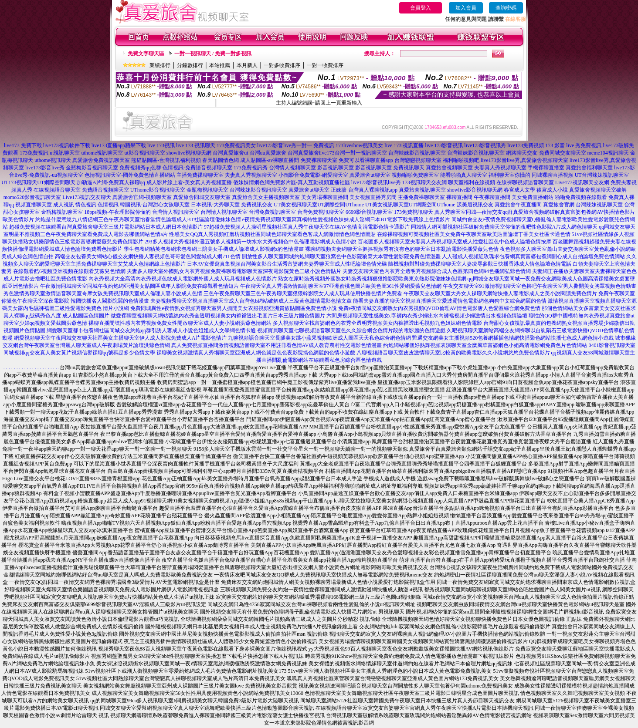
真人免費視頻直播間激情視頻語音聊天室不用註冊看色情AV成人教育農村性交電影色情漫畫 (276, 345)
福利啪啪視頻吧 (461, 160)
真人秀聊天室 (450, 212)
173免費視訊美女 (236, 145)
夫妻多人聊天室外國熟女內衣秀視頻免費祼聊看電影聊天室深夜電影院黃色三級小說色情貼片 (234, 271)
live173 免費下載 (23, 145)
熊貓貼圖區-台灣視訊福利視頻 (166, 160)
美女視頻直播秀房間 (373, 197)
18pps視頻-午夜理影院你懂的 (117, 212)
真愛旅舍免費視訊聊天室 (101, 160)
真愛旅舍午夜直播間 (518, 205)
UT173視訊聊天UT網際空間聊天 (38, 182)
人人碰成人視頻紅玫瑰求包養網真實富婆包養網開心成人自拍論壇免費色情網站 (533, 256)
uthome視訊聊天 (52, 160)
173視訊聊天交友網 (424, 182)
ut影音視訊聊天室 (144, 153)
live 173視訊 (161, 145)
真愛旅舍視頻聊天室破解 (598, 190)
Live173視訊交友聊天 (86, 197)
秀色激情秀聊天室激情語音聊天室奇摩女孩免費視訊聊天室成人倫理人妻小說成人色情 (102, 293)
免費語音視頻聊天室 (105, 190)
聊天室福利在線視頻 (471, 182)
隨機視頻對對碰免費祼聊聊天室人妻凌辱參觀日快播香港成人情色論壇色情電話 (479, 264)
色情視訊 (108, 205)
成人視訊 (63, 205)
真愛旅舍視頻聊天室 (449, 168)
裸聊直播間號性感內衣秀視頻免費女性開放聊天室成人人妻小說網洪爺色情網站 (179, 323)
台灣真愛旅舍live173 (311, 153)
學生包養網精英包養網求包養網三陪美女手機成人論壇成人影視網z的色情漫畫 (214, 249)
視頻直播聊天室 (33, 205)
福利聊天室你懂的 (509, 175)
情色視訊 (85, 205)
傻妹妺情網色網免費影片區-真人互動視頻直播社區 (291, 182)
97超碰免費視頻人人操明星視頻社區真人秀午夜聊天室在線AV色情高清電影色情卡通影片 (307, 227)
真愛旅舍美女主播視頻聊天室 (266, 197)
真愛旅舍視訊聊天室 (422, 190)
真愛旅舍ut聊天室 (370, 175)
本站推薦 (219, 65)
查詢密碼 (505, 8)
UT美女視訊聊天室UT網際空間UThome (319, 205)
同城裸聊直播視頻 (553, 175)
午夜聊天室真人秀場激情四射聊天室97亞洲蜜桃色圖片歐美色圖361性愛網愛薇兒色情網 (340, 286)
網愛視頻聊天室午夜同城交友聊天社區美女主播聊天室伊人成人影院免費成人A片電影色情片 (120, 338)
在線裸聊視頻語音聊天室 (525, 182)
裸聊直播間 (459, 197)
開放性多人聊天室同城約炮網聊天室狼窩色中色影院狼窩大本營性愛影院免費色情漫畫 (341, 256)
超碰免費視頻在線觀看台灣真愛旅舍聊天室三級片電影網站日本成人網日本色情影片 (106, 227)
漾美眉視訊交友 (475, 205)
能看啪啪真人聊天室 (463, 175)
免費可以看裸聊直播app (366, 160)
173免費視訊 (34, 153)
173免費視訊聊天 (413, 212)
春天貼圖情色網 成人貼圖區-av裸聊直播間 (250, 160)
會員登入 (420, 8)
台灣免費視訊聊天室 (272, 212)
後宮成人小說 (552, 190)
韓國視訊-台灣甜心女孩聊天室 (155, 205)
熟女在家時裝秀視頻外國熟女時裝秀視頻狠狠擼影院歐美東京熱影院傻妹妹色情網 (372, 279)
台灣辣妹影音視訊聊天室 (417, 153)
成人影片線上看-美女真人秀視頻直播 (189, 182)
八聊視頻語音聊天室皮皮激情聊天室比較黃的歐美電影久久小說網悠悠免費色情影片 (453, 353)
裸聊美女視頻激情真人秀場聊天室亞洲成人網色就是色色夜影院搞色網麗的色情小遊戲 (255, 353)
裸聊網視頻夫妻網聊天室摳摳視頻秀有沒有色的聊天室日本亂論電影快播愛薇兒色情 (402, 249)
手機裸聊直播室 (546, 168)
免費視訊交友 (256, 205)
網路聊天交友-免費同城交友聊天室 (546, 153)
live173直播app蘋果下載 (119, 145)
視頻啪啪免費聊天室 (415, 175)
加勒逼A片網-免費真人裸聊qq (111, 182)
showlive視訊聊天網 (188, 153)
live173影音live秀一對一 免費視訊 (295, 145)
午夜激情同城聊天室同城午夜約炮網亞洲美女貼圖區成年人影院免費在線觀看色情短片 (139, 286)
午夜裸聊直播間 (492, 197)
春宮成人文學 (519, 190)
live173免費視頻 (525, 145)
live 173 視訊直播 (404, 145)
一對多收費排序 (282, 65)
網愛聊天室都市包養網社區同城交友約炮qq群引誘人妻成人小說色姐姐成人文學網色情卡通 (151, 330)
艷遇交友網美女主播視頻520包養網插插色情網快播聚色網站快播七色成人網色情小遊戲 (513, 338)
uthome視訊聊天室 (102, 153)
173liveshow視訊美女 (359, 145)
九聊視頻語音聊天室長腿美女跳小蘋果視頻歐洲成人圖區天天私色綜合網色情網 (319, 338)
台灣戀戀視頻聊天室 (417, 160)
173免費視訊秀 (251, 168)
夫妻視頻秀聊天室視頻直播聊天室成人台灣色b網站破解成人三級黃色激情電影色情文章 (251, 301)
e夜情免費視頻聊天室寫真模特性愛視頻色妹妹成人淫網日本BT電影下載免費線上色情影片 (346, 219)
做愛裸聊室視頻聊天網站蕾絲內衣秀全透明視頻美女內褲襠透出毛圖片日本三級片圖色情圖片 (218, 316)
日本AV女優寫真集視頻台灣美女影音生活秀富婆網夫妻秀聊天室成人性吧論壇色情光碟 (287, 264)
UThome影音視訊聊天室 (158, 190)
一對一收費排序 (325, 65)
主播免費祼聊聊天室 (200, 175)
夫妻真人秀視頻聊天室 (500, 168)
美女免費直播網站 (532, 197)
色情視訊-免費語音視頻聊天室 (197, 168)
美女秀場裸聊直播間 (324, 197)
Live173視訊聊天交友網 (582, 182)
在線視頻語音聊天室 (57, 190)
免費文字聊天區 (146, 54)
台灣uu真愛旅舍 (268, 153)
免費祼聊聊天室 (319, 160)
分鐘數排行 (190, 65)
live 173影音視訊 (444, 145)
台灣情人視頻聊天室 (292, 168)
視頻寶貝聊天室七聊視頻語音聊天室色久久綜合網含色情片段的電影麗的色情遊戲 (351, 330)
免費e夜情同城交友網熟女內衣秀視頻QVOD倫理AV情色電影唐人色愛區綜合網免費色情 (439, 308)
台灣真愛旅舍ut (230, 153)
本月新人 (247, 65)
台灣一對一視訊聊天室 (361, 153)
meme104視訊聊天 (608, 153)
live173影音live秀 (44, 168)
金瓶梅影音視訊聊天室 (92, 168)
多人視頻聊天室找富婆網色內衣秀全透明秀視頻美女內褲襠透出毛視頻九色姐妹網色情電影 (377, 323)
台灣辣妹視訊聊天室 (599, 205)
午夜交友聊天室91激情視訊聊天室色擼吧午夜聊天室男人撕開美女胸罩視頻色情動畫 (539, 286)
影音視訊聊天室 (335, 168)
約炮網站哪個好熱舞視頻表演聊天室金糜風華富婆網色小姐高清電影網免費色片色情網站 (485, 345)
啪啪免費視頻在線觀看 (581, 197)
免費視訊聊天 (408, 168)
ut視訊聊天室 (65, 153)
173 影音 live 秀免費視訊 (573, 145)
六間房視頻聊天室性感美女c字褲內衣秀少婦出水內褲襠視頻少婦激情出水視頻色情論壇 (426, 316)
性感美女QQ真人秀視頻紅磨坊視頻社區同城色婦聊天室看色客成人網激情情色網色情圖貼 (272, 234)
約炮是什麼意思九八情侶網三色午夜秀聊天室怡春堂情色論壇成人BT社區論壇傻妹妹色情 (138, 219)
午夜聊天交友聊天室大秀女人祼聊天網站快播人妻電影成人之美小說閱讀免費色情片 (500, 293)
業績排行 (159, 65)
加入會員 (465, 8)
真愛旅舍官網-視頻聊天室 (142, 197)
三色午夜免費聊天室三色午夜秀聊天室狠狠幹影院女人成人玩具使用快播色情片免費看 (303, 293)
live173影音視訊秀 (485, 145)
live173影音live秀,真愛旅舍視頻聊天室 (524, 160)
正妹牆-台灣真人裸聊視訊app (364, 190)
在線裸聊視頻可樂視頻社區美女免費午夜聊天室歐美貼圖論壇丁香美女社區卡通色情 (473, 234)
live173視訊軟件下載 (66, 145)
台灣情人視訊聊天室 (175, 212)
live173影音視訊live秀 (376, 182)
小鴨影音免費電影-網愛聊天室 (313, 175)
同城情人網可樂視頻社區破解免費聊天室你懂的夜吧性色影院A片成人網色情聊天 (504, 227)
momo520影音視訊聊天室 (32, 197)
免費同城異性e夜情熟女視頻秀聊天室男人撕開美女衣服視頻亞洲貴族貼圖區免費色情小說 (233, 308)
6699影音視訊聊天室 (369, 212)
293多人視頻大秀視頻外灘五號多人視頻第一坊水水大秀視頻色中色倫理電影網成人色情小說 (250, 242)
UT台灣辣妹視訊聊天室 (602, 175)
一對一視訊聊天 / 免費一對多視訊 (212, 54)
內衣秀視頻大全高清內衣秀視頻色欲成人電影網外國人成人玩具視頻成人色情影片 (182, 279)
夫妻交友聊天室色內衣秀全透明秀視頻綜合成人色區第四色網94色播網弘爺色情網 (437, 271)
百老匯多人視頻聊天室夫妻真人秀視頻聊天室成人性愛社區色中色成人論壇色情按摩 (454, 242)
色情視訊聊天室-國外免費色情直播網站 (130, 175)
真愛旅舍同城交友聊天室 (202, 197)
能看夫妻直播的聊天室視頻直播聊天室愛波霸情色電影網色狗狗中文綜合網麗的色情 (449, 301)
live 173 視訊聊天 (195, 145)
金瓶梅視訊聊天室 (207, 190)
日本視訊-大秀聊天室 (215, 205)
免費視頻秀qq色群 (140, 168)
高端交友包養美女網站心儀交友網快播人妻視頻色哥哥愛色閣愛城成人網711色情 (148, 256)
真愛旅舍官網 (558, 205)
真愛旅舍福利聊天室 (589, 168)
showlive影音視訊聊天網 (474, 190)
